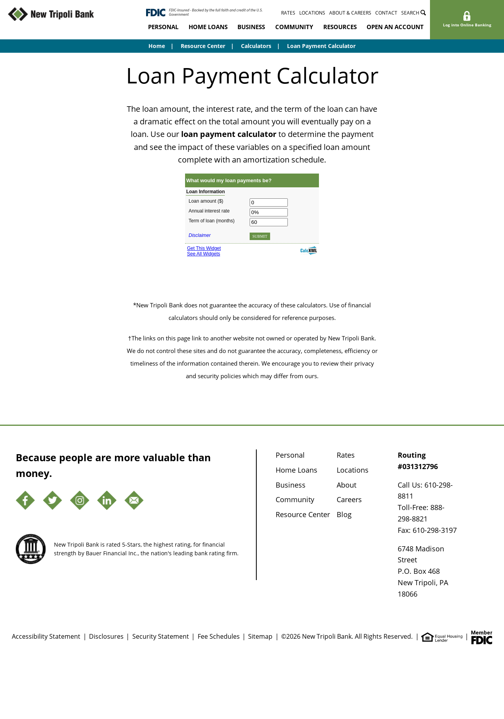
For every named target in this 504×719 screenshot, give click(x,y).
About (346, 485)
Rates (288, 12)
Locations (312, 12)
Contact (386, 12)
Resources (340, 27)
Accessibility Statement (46, 636)
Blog (344, 514)
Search (413, 12)
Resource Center (203, 46)
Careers (349, 499)
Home (156, 46)
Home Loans (208, 27)
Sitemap (260, 636)
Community (294, 27)
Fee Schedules (219, 636)
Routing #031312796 (418, 460)
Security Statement (160, 636)
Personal (163, 27)
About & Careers (350, 12)
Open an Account (395, 27)
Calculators (256, 46)
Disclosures (106, 636)
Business (251, 27)
